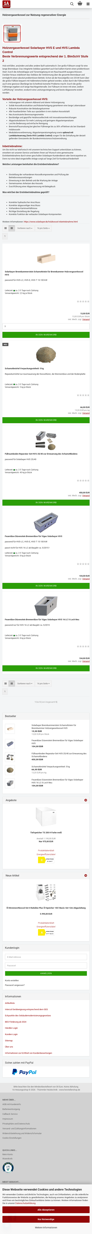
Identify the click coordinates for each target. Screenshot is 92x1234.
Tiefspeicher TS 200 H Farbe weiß (46, 832)
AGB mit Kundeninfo (11, 1104)
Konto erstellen (12, 980)
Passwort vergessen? (15, 985)
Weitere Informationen (46, 1227)
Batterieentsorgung (11, 1109)
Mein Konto (7, 1154)
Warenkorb (7, 1158)
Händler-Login (11, 1028)
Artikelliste (10, 1003)
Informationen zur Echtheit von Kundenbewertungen (28, 1053)
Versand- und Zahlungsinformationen (19, 1128)
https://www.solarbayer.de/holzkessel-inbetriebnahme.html (51, 221)
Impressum (7, 1119)
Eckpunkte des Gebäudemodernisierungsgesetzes (28, 1015)
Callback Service (10, 1114)
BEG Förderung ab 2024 (15, 1022)
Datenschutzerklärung (25, 1203)
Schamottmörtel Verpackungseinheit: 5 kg (24, 368)
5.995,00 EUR (46, 914)
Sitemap (9, 1040)
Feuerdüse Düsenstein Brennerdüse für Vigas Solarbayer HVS (33, 536)
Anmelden (46, 973)
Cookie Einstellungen (11, 1138)
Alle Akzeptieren (46, 1209)
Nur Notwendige (46, 1219)
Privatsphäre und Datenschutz (16, 1123)
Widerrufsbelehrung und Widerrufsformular (22, 1133)
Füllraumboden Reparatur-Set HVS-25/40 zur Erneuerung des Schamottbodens (41, 454)
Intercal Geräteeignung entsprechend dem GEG (26, 1009)
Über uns (9, 1047)
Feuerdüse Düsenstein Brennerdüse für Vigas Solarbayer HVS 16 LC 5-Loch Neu (42, 619)
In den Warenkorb (46, 335)
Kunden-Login (11, 1034)
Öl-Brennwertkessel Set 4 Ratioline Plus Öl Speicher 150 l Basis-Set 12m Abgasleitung (46, 908)
